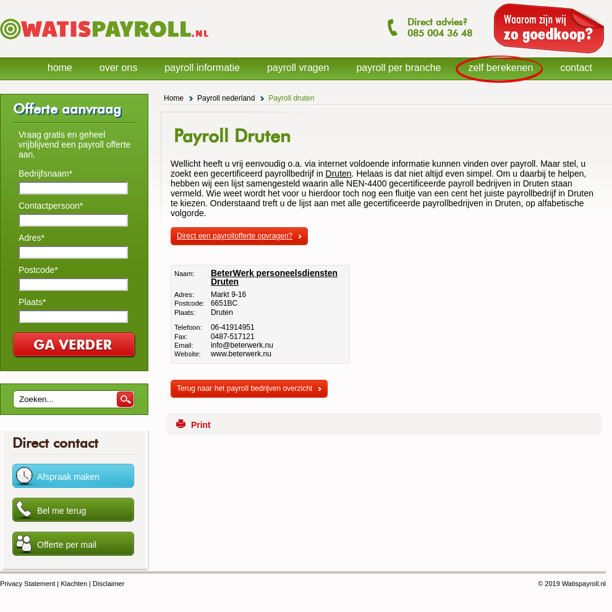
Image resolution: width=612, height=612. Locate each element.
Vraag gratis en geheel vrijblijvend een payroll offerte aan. (74, 144)
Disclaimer (108, 583)
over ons (118, 67)
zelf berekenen (500, 67)
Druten (339, 173)
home (60, 67)
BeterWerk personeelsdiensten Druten (274, 277)
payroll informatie (202, 67)
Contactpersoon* (51, 206)
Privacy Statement (27, 583)
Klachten (74, 583)
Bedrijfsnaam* (45, 173)
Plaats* (32, 302)
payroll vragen (298, 67)
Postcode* (38, 270)
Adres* (32, 238)
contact (576, 67)
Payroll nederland (226, 98)
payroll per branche (398, 67)
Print (201, 425)
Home (174, 98)
